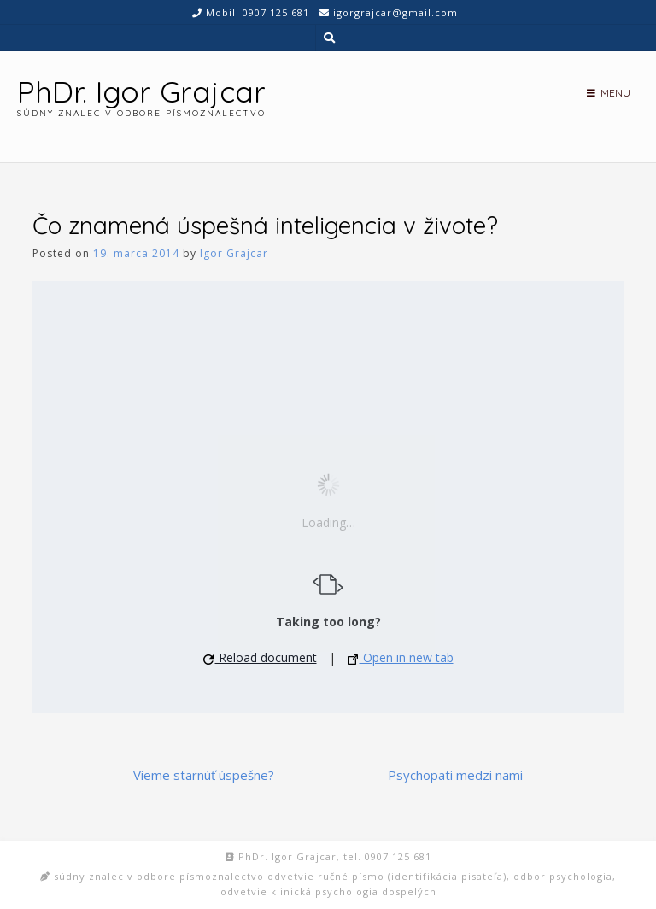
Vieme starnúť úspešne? (203, 774)
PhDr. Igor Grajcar (141, 92)
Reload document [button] (260, 657)
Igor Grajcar (234, 253)
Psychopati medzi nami (455, 774)
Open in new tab (401, 657)
